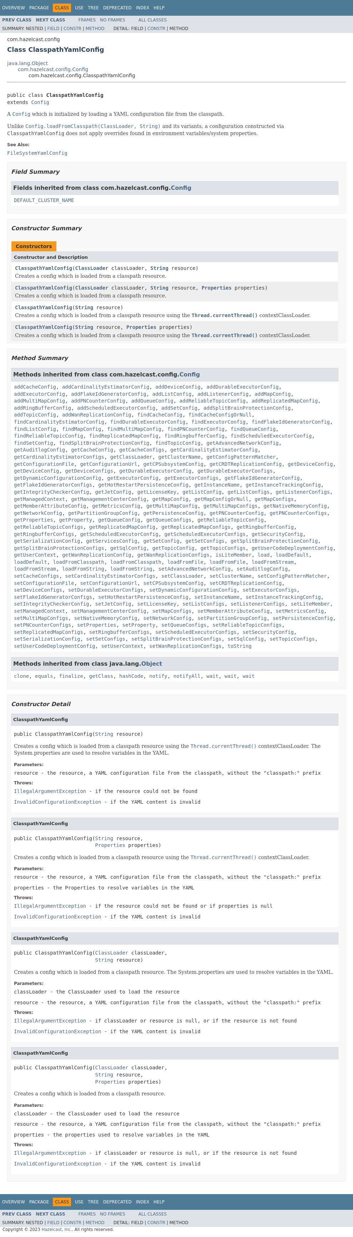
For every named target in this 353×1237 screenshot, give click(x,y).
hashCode (131, 676)
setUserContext (122, 646)
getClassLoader (131, 457)
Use (79, 7)
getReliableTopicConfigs (48, 527)
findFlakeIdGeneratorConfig (291, 422)
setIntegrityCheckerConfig (51, 604)
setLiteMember (310, 604)
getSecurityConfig (277, 534)
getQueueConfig (119, 520)
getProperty (75, 520)
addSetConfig (179, 408)
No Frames (112, 20)
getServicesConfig (111, 541)
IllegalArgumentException (50, 791)
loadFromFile (185, 562)
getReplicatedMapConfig (122, 527)
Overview (13, 7)
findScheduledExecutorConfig (271, 436)
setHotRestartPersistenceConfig (143, 597)
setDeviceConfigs (38, 590)
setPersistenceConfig (303, 618)
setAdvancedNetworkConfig (194, 569)
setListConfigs (203, 604)
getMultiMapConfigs (230, 506)
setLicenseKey (157, 604)
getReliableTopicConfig (230, 520)
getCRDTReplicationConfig (246, 464)
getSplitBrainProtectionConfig (274, 541)
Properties (217, 288)
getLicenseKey (157, 492)
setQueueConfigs (183, 625)
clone (21, 676)
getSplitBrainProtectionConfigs (59, 548)
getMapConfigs (274, 499)
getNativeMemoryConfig (295, 506)
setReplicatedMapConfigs (48, 632)
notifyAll (187, 676)
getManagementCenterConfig (108, 499)
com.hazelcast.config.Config (53, 69)
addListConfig (172, 394)
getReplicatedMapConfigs (196, 527)
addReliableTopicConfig (213, 401)
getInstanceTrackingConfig (283, 485)
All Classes (152, 20)
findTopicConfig (177, 443)
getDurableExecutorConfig (155, 471)
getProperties (33, 520)
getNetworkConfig (38, 513)
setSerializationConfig (47, 639)
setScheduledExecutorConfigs (196, 632)
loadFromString (83, 569)
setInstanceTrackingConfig (283, 597)
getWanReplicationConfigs (173, 555)
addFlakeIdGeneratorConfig (108, 394)
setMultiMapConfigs (41, 618)
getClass (101, 676)
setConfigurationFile (44, 583)
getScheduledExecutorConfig (119, 534)
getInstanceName (217, 485)
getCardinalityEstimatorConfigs (59, 457)
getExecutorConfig (132, 478)
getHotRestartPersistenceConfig (143, 485)
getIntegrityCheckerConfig (51, 492)
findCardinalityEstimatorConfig (59, 422)
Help (159, 7)
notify (158, 676)
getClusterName (179, 457)
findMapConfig (81, 429)
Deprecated (117, 7)
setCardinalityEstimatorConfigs (110, 576)
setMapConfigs (172, 611)
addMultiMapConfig (39, 401)
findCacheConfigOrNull (220, 415)
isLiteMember (234, 555)
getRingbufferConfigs (44, 534)
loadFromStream (273, 562)
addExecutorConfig (39, 394)
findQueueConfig (253, 429)
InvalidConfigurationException (57, 802)
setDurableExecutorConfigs (105, 590)
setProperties (96, 625)
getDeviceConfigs (89, 471)
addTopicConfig (35, 415)
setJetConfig (113, 604)
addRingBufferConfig (42, 408)
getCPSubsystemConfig (173, 464)
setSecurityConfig (268, 632)
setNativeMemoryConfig (105, 618)
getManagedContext (39, 499)
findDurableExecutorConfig (148, 422)
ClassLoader (92, 268)
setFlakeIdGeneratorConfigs (53, 597)
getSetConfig (161, 541)
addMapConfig (272, 394)
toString (239, 646)
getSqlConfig (128, 548)
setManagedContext (39, 611)
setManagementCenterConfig (108, 611)
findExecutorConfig (218, 422)
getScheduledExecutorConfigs (205, 534)
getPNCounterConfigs (298, 513)
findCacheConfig (159, 415)
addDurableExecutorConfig (242, 387)
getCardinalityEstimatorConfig (213, 450)
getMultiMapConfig (171, 506)
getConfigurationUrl (108, 464)
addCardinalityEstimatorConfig (105, 387)
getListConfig (202, 492)
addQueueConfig (152, 401)
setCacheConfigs (36, 576)
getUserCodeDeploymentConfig (292, 548)
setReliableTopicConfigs (247, 625)
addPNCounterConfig (98, 401)
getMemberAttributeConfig (50, 506)
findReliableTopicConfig (48, 436)
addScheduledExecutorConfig (116, 408)
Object (151, 663)
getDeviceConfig (310, 464)
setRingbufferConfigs (119, 632)
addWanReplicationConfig (96, 415)
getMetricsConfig (116, 506)
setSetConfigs (105, 639)
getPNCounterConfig (237, 513)
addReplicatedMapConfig (285, 401)
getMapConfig (170, 499)
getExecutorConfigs (191, 478)
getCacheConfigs (141, 450)
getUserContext (35, 555)
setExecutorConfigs (270, 590)
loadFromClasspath (78, 562)
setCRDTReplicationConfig (246, 583)
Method (95, 28)
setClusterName (231, 576)
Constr (72, 28)
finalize (71, 676)
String (159, 268)
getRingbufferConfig (265, 527)
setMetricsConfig (300, 611)
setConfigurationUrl (108, 583)
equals (44, 676)
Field (53, 28)
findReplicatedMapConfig (123, 436)
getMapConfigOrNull (222, 499)
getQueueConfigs (168, 520)
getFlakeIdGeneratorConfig (262, 478)
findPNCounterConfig (196, 429)
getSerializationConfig (47, 541)
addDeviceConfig (177, 387)
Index (143, 7)
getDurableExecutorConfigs (235, 471)
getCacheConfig (92, 450)
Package (39, 7)
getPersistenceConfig (173, 513)
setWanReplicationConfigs (185, 646)
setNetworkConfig (167, 618)
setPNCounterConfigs (42, 625)
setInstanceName (217, 597)
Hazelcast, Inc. (56, 1229)
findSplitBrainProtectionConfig (104, 443)
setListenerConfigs (258, 604)
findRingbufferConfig (194, 436)
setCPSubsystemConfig (173, 583)
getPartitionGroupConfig (102, 513)
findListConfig (35, 429)
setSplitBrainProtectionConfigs (176, 639)
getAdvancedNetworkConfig (242, 443)
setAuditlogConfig (262, 569)
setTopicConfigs (291, 639)
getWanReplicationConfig (96, 555)
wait (213, 676)
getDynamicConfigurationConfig (57, 478)
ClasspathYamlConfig (43, 268)
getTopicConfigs (223, 548)
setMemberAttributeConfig (233, 611)
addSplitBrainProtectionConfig (247, 408)
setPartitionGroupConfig (232, 618)
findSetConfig (33, 443)
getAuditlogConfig (39, 450)
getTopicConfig (173, 548)
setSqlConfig (245, 639)
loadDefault (292, 555)
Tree (93, 7)
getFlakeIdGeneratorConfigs (53, 485)
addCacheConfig (35, 387)
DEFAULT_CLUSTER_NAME (44, 200)
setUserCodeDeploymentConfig (54, 646)
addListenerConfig (222, 394)
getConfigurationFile (44, 464)
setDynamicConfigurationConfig (192, 590)
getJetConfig (113, 492)
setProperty (138, 625)
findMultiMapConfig (134, 429)
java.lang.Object (27, 63)
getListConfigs (248, 492)
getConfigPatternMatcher (241, 457)
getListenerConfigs (303, 492)
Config (40, 102)
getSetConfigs (205, 541)
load (264, 555)
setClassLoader (182, 576)
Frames (87, 20)
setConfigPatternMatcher (292, 576)
